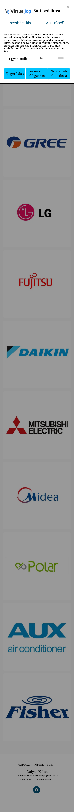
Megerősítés (15, 74)
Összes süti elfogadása (36, 73)
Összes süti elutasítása (59, 73)
